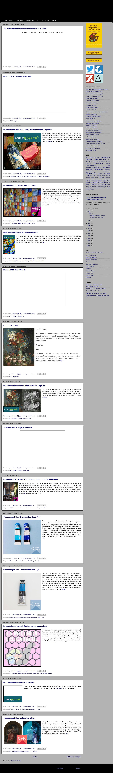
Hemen (50, 141)
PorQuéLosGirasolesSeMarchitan (95, 182)
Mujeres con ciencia (91, 259)
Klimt (96, 177)
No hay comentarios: (29, 66)
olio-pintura (46, 176)
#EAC (91, 157)
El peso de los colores (92, 107)
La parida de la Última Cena (93, 132)
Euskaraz (39, 176)
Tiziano (87, 186)
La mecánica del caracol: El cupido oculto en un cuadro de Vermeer (30, 479)
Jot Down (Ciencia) (91, 255)
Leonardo (107, 177)
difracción (107, 169)
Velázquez (94, 188)
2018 (89, 233)
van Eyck (107, 186)
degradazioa (25, 176)
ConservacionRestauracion (28, 508)
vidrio (33, 223)
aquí (73, 203)
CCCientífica (98, 163)
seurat (103, 184)
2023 (89, 221)
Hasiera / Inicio (8, 20)
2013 (89, 243)
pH (90, 180)
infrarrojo (88, 177)
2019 (89, 231)
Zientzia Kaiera (90, 275)
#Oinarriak (45, 20)
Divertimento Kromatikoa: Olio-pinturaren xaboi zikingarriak (27, 130)
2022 (89, 223)
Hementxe (59, 688)
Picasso (94, 180)
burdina (108, 161)
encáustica (100, 173)
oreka (87, 180)
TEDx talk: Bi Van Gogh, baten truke (17, 427)
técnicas (107, 184)
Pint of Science (90, 266)
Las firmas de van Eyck (92, 139)
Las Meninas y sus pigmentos (94, 141)
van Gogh (27, 470)
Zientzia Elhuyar (90, 271)
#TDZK (104, 160)
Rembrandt (94, 184)
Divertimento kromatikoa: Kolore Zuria (18, 683)
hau (43, 242)
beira (23, 261)
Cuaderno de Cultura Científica (94, 253)
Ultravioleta (34, 751)
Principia (107, 182)
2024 (89, 211)
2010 (89, 245)
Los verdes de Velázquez (93, 146)
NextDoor (101, 179)
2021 (89, 226)
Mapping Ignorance (91, 257)
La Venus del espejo (91, 137)
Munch (92, 179)
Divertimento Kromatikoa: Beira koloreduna (20, 232)
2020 (89, 228)
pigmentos (41, 561)
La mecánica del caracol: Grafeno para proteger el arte (25, 626)
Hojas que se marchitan (92, 123)
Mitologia (88, 179)
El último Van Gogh (11, 325)
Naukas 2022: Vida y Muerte (14, 270)
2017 (89, 236)
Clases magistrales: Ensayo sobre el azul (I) (21, 570)
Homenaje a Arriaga (91, 125)
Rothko (99, 184)
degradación (106, 167)
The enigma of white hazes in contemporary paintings (25, 28)
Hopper (108, 175)
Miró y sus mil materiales (93, 148)
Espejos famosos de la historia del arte (97, 112)
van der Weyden (100, 186)
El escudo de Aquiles (91, 103)
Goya (95, 175)
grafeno (49, 673)
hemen (44, 397)
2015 (89, 241)
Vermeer (46, 508)
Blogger (78, 768)
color (28, 561)
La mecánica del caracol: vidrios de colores (20, 185)
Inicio (35, 757)
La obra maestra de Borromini (94, 130)
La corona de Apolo (91, 128)
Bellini (94, 161)
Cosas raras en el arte (92, 98)
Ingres (92, 177)
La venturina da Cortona (92, 134)
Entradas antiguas (74, 757)
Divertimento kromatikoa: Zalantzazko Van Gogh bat (24, 386)
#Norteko (12, 176)
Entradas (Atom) (16, 760)
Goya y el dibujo (90, 118)
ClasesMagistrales (21, 561)
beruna (98, 161)
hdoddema (60, 768)
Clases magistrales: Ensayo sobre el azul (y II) (21, 517)
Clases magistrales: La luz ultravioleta (18, 718)
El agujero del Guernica (92, 100)
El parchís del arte (91, 105)
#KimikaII (97, 157)
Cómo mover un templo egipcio (94, 94)
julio (90, 213)
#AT (38, 20)
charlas (14, 316)
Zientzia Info (89, 273)
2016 (89, 238)
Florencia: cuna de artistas (93, 116)
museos (97, 179)
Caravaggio (88, 163)
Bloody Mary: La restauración (94, 91)
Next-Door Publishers (92, 264)
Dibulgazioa (30, 20)
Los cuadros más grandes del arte (95, 143)
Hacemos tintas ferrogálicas (93, 121)
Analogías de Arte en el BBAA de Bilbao (97, 89)
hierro (103, 175)
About (54, 20)
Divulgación (19, 20)
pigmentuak (106, 180)
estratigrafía (107, 173)
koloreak (41, 261)
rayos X (88, 184)
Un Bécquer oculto (91, 150)
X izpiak (108, 188)
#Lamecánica (13, 223)
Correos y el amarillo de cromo (94, 96)
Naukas (88, 262)
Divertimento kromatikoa (98, 171)
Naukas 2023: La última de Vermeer (17, 76)
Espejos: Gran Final (91, 114)
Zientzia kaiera (90, 189)
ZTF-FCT (88, 277)
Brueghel (103, 161)
